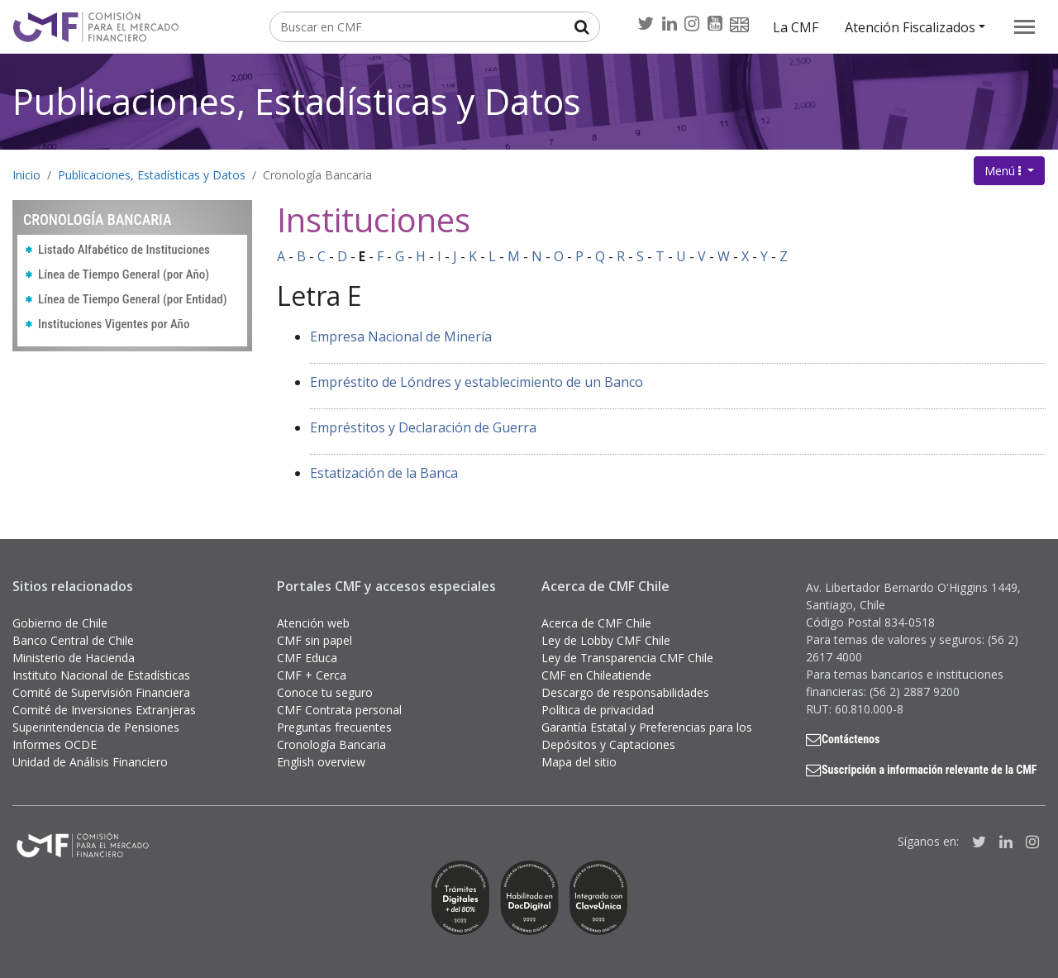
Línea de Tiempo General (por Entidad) (132, 299)
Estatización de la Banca (384, 473)
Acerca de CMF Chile (596, 623)
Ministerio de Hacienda (73, 658)
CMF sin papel (314, 640)
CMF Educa (307, 658)
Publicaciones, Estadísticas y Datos (296, 101)
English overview (321, 762)
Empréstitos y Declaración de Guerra (423, 427)
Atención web (313, 623)
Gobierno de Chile (59, 623)
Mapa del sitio (579, 762)
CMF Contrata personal (339, 710)
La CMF (795, 27)
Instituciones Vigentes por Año (113, 324)
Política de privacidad (597, 710)
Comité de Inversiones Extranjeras (104, 710)
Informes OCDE (54, 744)
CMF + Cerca (311, 675)
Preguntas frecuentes (334, 727)
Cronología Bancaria (317, 175)
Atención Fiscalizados (910, 27)
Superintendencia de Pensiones (95, 727)
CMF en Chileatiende (596, 675)
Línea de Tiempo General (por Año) (123, 274)
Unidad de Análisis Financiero (90, 762)
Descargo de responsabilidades (625, 692)
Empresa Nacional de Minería (401, 336)
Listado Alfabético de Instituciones (124, 249)
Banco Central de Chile (73, 640)
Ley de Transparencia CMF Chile (627, 658)
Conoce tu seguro (325, 692)
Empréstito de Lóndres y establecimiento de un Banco (476, 382)
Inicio (26, 175)
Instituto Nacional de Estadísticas (101, 675)
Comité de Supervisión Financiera (101, 692)
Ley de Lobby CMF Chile (605, 640)
